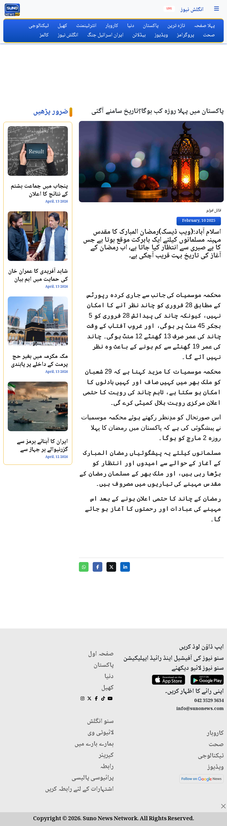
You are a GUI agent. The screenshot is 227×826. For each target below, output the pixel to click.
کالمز (44, 35)
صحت (209, 35)
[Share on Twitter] (111, 567)
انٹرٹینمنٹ (86, 25)
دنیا (130, 25)
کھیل (62, 25)
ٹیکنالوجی (39, 25)
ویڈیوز (161, 35)
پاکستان (151, 25)
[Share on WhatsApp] (84, 567)
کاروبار (111, 25)
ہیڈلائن (139, 35)
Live (169, 9)
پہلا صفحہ (204, 25)
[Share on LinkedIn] (125, 567)
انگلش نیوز (192, 10)
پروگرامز (185, 35)
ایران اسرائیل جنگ (105, 35)
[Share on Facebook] (97, 567)
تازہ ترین (176, 25)
